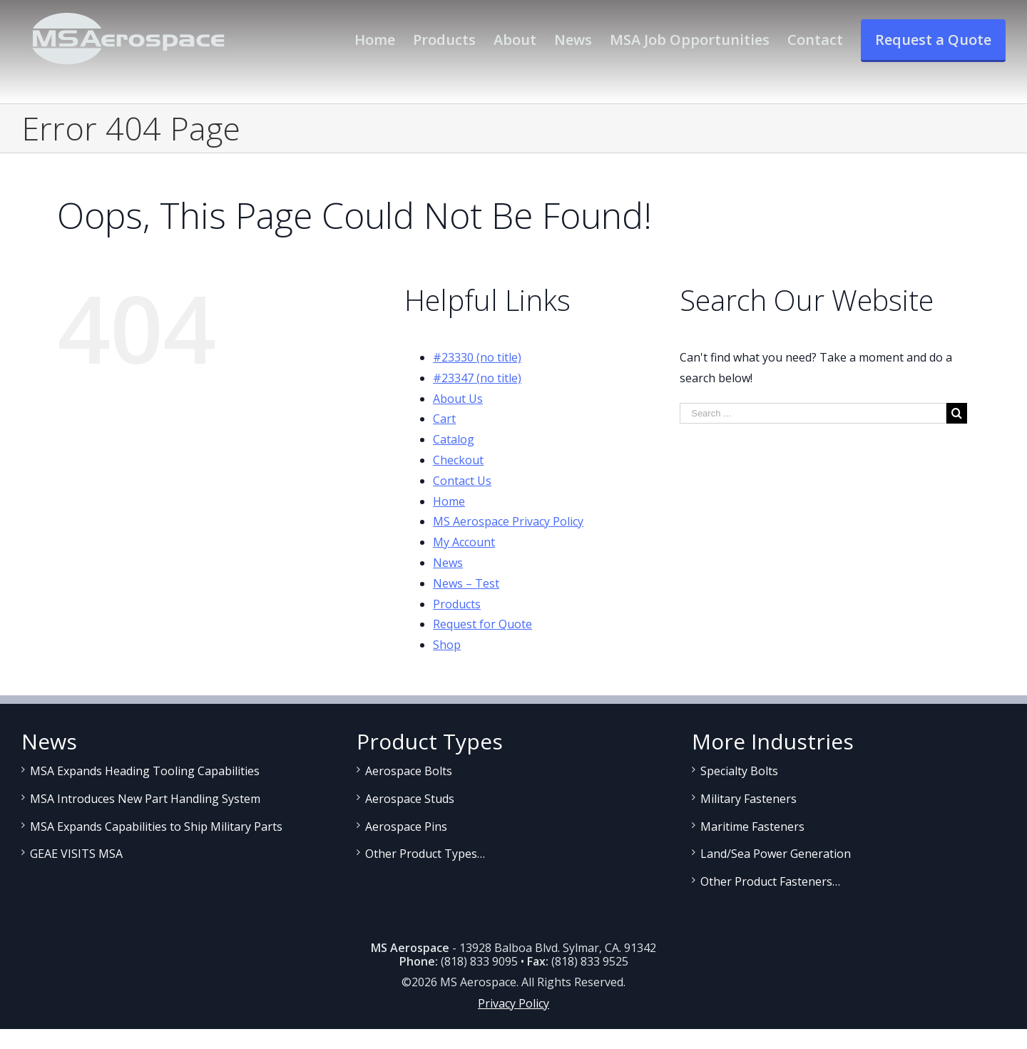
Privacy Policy (513, 1003)
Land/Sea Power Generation (775, 853)
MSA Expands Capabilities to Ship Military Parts (156, 826)
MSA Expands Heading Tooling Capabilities (145, 771)
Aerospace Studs (409, 799)
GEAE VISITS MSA (76, 853)
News (448, 562)
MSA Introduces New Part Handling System (145, 799)
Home (449, 501)
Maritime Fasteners (752, 826)
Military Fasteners (748, 799)
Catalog (453, 439)
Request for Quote (482, 624)
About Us (458, 398)
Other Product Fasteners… (770, 881)
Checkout (458, 460)
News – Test (466, 583)
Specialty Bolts (739, 771)
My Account (464, 542)
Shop (447, 645)
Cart (444, 418)
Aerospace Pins (406, 826)
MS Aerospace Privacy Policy (508, 521)
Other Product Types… (425, 853)
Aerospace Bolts (408, 771)
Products (457, 604)
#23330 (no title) (477, 357)
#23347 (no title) (477, 378)
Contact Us (462, 480)
